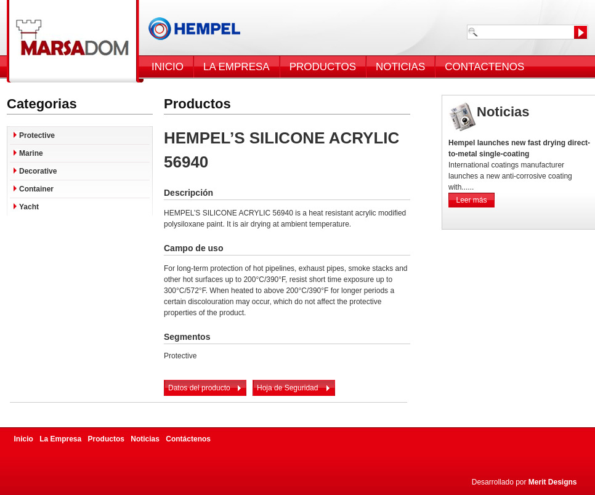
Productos (106, 439)
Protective (37, 135)
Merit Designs (552, 482)
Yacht (29, 207)
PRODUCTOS (322, 67)
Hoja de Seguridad (287, 388)
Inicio (23, 439)
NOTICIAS (400, 67)
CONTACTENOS (484, 67)
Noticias (145, 439)
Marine (31, 153)
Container (36, 189)
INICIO (168, 67)
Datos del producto (199, 388)
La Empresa (60, 439)
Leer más (471, 200)
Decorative (38, 171)
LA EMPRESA (236, 67)
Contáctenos (188, 439)
